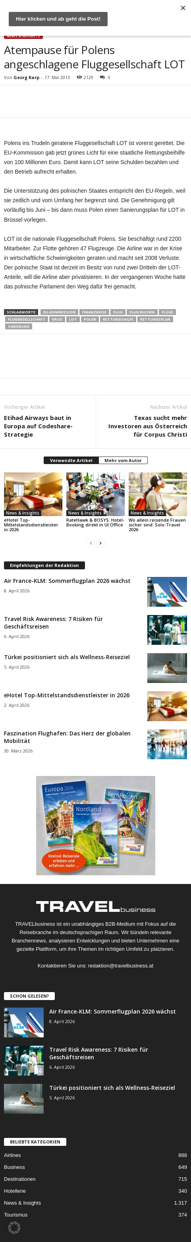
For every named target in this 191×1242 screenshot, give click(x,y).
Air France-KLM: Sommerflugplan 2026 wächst (67, 580)
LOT (73, 319)
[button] (14, 1227)
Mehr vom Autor (123, 460)
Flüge (167, 312)
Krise (57, 319)
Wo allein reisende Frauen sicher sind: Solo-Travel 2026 (157, 524)
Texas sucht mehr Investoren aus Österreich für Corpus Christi (147, 426)
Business (14, 1167)
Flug (118, 312)
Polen (90, 319)
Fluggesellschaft (26, 319)
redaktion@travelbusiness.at (120, 966)
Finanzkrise (94, 312)
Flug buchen (142, 312)
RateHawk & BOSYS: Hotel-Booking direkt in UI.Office (95, 522)
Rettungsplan (155, 319)
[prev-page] (91, 543)
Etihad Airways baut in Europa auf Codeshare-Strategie (38, 426)
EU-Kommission (59, 312)
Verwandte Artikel (71, 460)
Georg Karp (26, 77)
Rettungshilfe (118, 319)
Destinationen (20, 1179)
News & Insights (23, 36)
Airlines (12, 1155)
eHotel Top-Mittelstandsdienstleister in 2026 (31, 524)
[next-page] (100, 543)
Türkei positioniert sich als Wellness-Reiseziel (67, 657)
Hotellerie (15, 1191)
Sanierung (18, 326)
